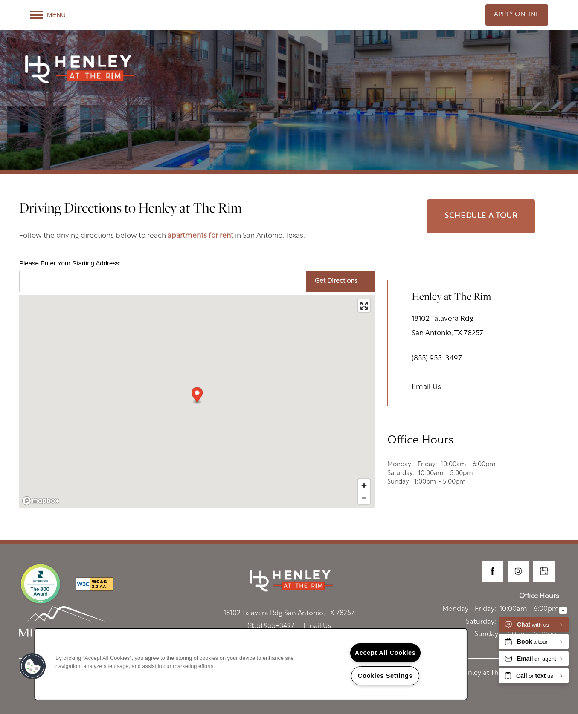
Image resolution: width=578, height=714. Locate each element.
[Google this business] (544, 571)
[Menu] (48, 15)
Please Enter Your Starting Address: (70, 263)
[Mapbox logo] (40, 501)
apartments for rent (200, 235)
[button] (516, 15)
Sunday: (399, 482)
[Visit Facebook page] (492, 571)
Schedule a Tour (480, 216)
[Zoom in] (364, 485)
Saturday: (401, 473)
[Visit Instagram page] (518, 571)
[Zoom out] (364, 498)
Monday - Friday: (412, 464)
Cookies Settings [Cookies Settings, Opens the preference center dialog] (385, 675)
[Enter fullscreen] (364, 305)
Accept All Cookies (385, 652)
